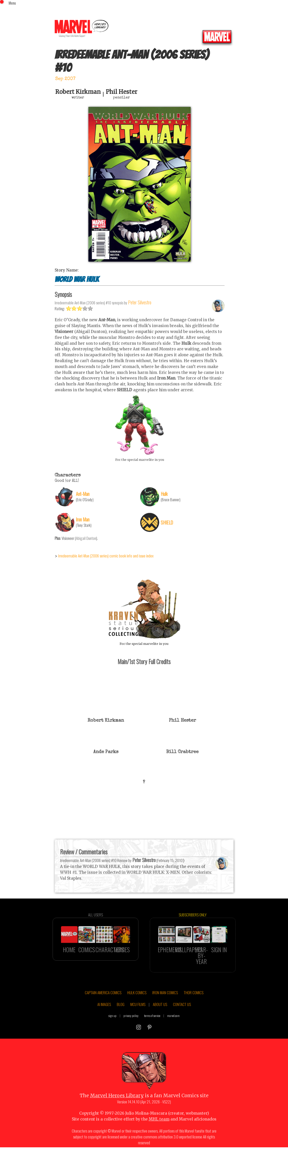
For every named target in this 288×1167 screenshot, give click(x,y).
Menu (12, 3)
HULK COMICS (136, 1008)
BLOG (120, 1020)
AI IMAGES (104, 1020)
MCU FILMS (137, 1020)
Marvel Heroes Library (117, 1112)
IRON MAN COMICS (165, 1008)
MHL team (159, 1134)
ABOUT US (160, 1020)
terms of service (152, 1031)
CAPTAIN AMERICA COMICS (103, 1008)
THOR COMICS (193, 1008)
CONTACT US (182, 1020)
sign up (112, 1031)
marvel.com (173, 1031)
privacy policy (131, 1031)
